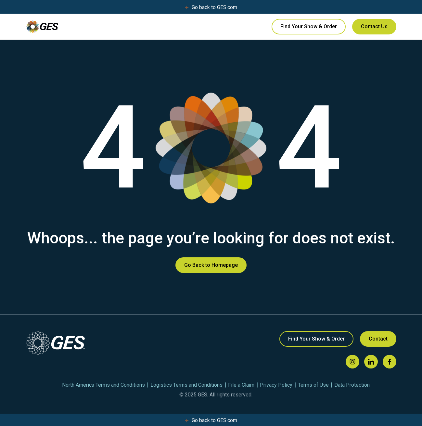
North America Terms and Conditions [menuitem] (103, 385)
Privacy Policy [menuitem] (276, 385)
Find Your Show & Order (308, 26)
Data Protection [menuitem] (352, 385)
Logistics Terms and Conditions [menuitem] (186, 385)
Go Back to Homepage (211, 265)
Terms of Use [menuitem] (313, 385)
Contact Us (374, 26)
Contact (378, 339)
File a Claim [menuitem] (241, 385)
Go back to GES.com (211, 7)
